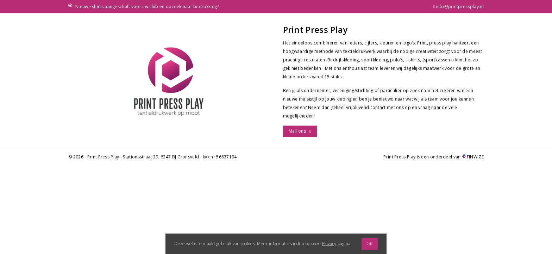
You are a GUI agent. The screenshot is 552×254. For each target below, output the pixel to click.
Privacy (329, 244)
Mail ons (297, 131)
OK (369, 244)
